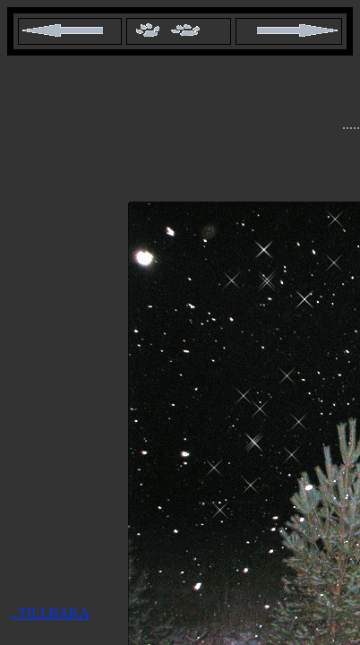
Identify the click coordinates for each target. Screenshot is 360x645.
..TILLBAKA (50, 613)
